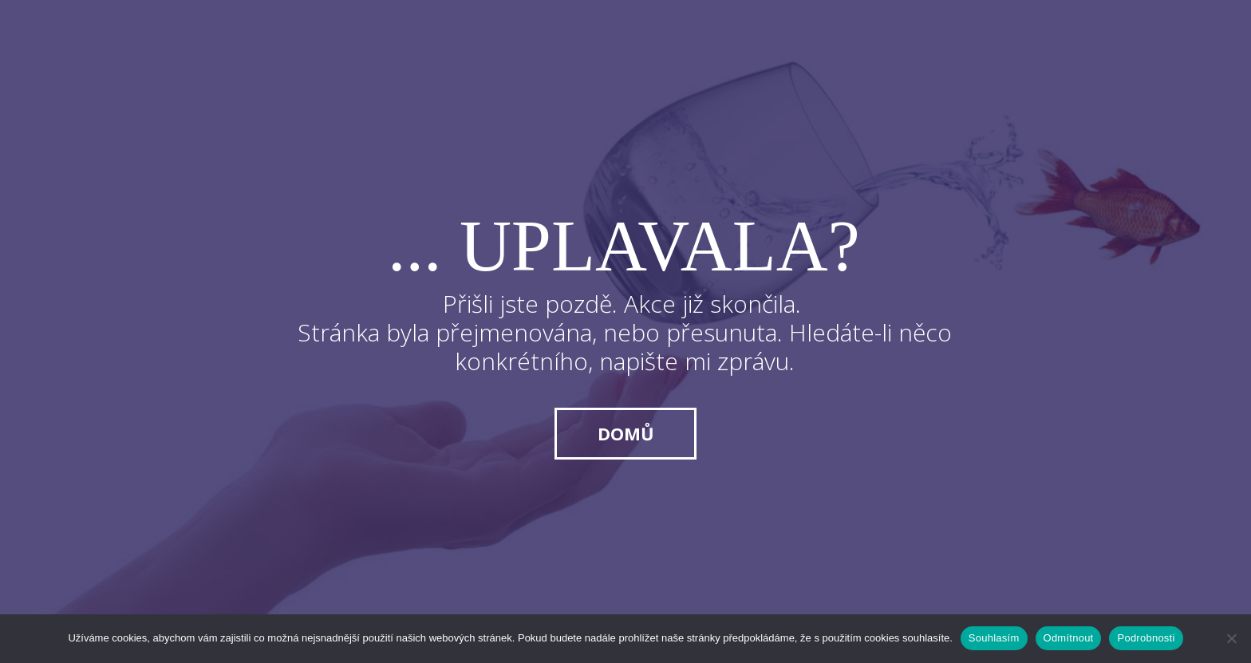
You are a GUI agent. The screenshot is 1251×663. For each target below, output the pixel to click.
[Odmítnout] (1231, 638)
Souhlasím (994, 638)
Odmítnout (1069, 638)
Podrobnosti (1145, 638)
